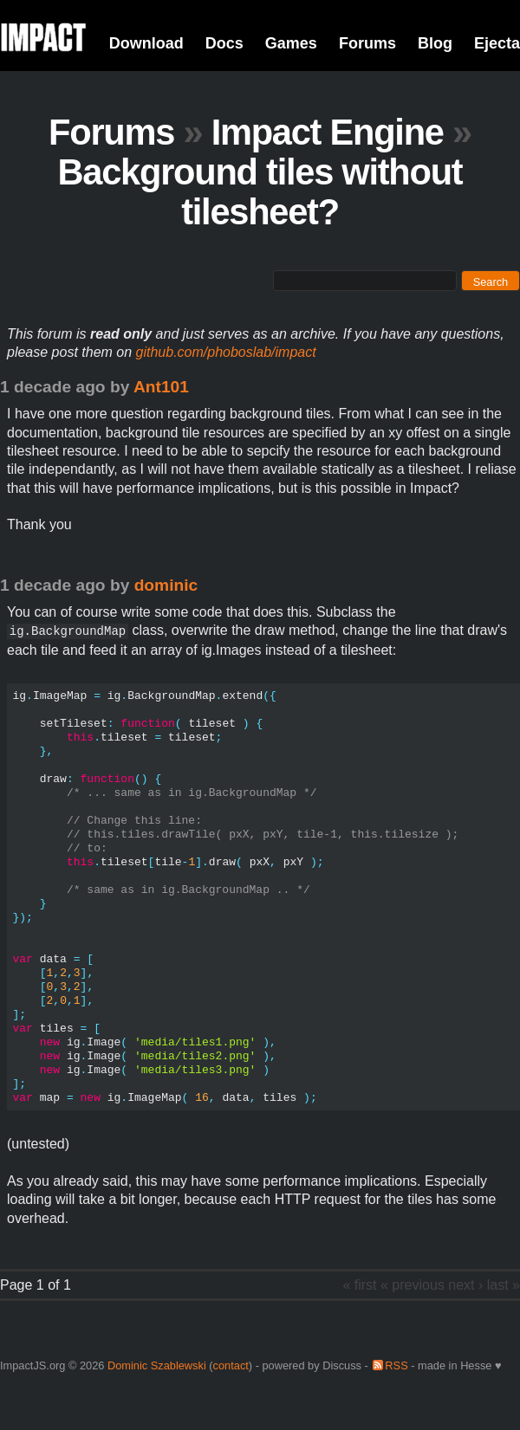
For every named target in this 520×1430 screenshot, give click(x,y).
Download (146, 43)
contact (231, 1365)
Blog (435, 43)
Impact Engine (327, 132)
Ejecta (497, 43)
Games (291, 43)
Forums (367, 43)
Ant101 (161, 387)
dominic (166, 585)
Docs (224, 43)
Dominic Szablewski (156, 1365)
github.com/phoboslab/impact (226, 352)
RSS (396, 1365)
